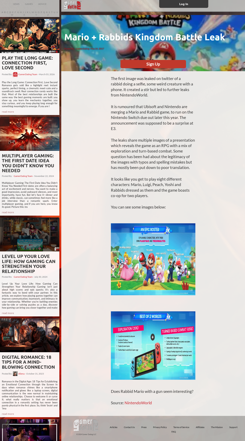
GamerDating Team (27, 74)
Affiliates (200, 427)
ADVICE (42, 4)
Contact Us (129, 427)
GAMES (29, 4)
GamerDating (82, 48)
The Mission (217, 427)
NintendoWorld (138, 402)
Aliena (21, 373)
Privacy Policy (160, 427)
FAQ (173, 431)
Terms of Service (181, 427)
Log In (183, 4)
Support (233, 427)
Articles (113, 427)
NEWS (16, 4)
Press (143, 427)
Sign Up (153, 64)
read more (8, 111)
